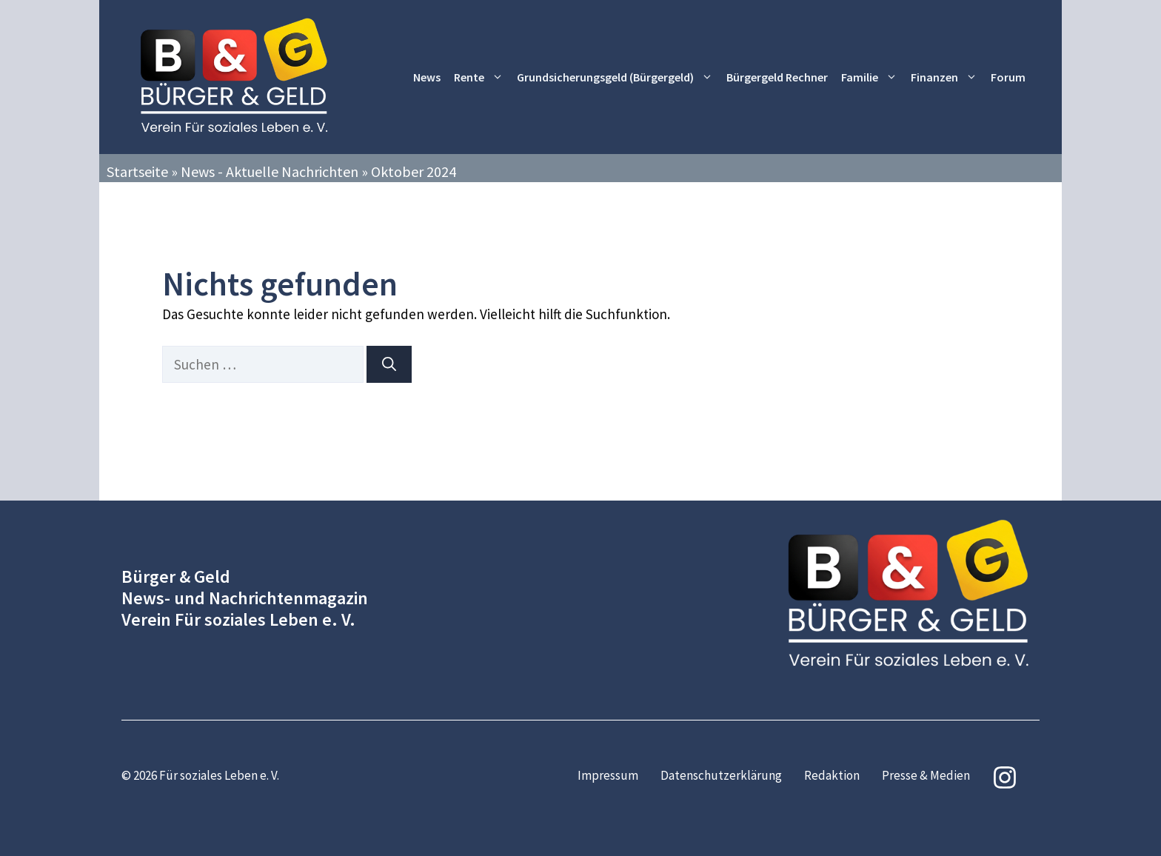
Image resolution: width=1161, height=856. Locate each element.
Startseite (137, 171)
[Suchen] (389, 365)
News (427, 77)
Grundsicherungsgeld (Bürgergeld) (618, 77)
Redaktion (832, 775)
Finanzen (947, 77)
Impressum (608, 775)
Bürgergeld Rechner (777, 77)
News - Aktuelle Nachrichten (269, 171)
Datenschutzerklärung (721, 775)
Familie (872, 77)
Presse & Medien (926, 775)
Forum (1008, 77)
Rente (482, 77)
